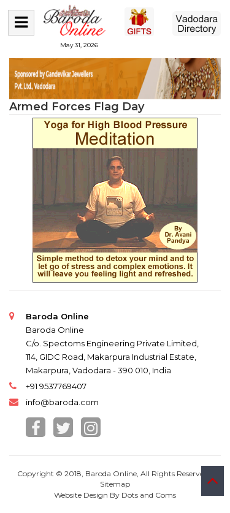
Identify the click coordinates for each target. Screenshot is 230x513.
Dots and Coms (148, 495)
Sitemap (115, 483)
